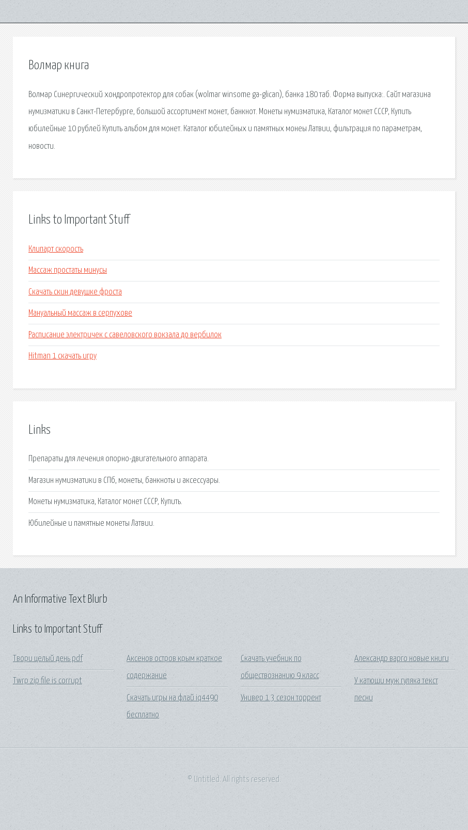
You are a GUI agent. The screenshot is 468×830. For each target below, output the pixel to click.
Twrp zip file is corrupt (47, 681)
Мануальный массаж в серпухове (80, 313)
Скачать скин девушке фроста (75, 292)
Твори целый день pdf (48, 658)
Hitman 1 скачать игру (62, 356)
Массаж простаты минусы (67, 270)
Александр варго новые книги (401, 658)
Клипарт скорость (55, 249)
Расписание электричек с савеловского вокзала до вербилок (125, 335)
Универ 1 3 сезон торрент (281, 698)
